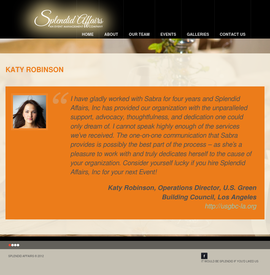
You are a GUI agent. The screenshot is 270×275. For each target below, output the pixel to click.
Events (168, 35)
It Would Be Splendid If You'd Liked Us (229, 258)
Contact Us (232, 35)
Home (88, 35)
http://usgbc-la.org (230, 206)
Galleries (198, 35)
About (111, 35)
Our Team (139, 35)
